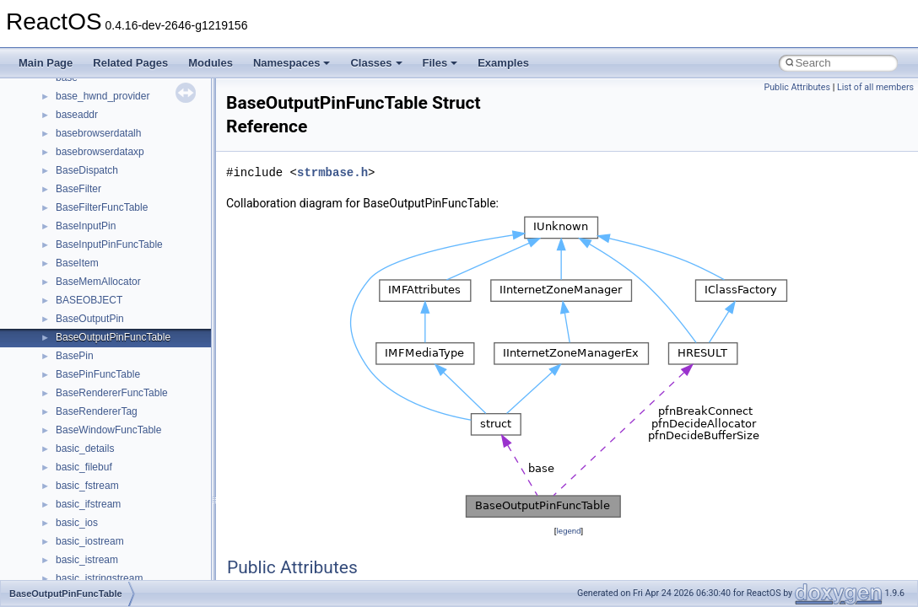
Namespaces (292, 62)
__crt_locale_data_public (112, 112)
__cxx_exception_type (106, 576)
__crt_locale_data (96, 93)
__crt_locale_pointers (104, 131)
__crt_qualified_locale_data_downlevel (143, 260)
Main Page (46, 62)
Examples (503, 62)
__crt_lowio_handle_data (112, 205)
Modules (210, 62)
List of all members (875, 87)
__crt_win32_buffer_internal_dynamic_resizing (160, 483)
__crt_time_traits (93, 409)
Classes (376, 62)
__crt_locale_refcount (104, 149)
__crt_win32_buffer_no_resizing (127, 502)
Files (440, 62)
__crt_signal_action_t (103, 298)
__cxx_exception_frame (109, 557)
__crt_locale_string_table (112, 168)
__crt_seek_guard (96, 279)
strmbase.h (332, 172)
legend (568, 530)
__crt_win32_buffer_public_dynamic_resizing (156, 520)
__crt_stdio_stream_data (111, 335)
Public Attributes (797, 87)
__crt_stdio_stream (99, 316)
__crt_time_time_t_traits (110, 353)
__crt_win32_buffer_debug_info (126, 446)
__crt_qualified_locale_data (117, 242)
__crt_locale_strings (101, 186)
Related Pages (130, 62)
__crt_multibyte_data (102, 223)
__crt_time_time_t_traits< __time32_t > (143, 372)
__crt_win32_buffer (99, 427)
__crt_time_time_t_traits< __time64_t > (143, 390)
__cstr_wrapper (91, 539)
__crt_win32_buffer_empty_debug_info (143, 464)
